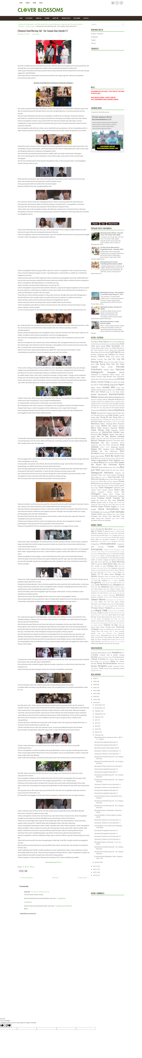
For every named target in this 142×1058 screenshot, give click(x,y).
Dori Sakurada (28, 24)
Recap (99, 663)
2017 (95, 866)
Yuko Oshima (107, 514)
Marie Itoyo (96, 428)
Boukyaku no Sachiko (117, 539)
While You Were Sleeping (99, 639)
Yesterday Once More (108, 641)
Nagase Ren (96, 449)
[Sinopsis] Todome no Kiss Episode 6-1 (108, 787)
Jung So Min (110, 392)
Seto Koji (111, 477)
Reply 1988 (101, 610)
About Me (55, 18)
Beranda (55, 878)
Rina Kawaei (119, 462)
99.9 (94, 529)
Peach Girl (113, 606)
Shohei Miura (103, 481)
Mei (96, 726)
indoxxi (29, 902)
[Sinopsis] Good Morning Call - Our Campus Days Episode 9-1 (43, 31)
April (96, 729)
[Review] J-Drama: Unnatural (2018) (110, 308)
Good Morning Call (104, 562)
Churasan (101, 547)
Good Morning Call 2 (41, 24)
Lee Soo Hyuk (97, 421)
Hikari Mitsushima (118, 376)
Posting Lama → (83, 878)
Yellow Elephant (96, 641)
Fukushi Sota (103, 356)
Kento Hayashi (115, 401)
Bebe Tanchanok (113, 346)
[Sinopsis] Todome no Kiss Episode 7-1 (108, 754)
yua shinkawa (106, 520)
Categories (29, 18)
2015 (95, 872)
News (112, 661)
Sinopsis (21, 26)
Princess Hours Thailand (101, 608)
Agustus (98, 717)
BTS (123, 653)
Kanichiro (94, 399)
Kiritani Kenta (95, 410)
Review (94, 666)
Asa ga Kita (98, 535)
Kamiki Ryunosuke (99, 394)
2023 (95, 687)
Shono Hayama (113, 481)
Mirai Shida (120, 438)
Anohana (100, 533)
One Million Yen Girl (102, 602)
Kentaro (107, 402)
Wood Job (121, 639)
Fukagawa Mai (102, 354)
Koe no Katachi (113, 580)
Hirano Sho (94, 379)
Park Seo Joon (110, 458)
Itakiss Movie (109, 574)
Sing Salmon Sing (119, 613)
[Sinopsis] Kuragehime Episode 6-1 (106, 745)
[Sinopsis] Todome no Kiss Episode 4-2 (108, 836)
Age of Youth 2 (97, 531)
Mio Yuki (102, 438)
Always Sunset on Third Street (114, 531)
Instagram (94, 37)
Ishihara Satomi (96, 390)
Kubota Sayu (104, 415)
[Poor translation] (8, 1025)
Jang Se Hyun (106, 390)
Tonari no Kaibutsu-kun (106, 629)
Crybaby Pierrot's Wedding (112, 549)
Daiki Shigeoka (99, 350)
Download (101, 657)
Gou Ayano (114, 362)
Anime (34, 3)
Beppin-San (116, 535)
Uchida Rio (95, 500)
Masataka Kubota (117, 430)
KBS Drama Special (112, 659)
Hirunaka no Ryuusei (97, 568)
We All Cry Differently (116, 635)
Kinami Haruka (119, 408)
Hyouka (103, 570)
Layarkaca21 (60, 906)
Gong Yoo (107, 362)
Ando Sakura (103, 341)
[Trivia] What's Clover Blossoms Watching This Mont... (108, 827)
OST (117, 661)
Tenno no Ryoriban (103, 619)
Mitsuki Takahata (98, 440)
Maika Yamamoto (118, 424)
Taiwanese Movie (118, 666)
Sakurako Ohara (96, 475)
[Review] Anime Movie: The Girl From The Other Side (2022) (111, 234)
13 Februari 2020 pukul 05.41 (40, 892)
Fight (113, 556)
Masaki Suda (104, 430)
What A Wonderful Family (99, 637)
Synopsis (38, 18)
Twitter (93, 40)
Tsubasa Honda (104, 498)
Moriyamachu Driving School (99, 591)
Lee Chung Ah (102, 417)
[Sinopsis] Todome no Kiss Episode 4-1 (108, 839)
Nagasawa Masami (117, 447)
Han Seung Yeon (103, 364)
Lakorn (122, 659)
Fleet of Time (120, 556)
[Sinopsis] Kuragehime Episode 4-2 (106, 790)
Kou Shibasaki (95, 415)
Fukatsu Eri (113, 354)
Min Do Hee (103, 436)
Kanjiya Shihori (102, 399)
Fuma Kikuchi (115, 356)
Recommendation (110, 663)
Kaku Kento (120, 392)
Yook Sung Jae (103, 504)
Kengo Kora (100, 401)
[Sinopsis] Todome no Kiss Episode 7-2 (108, 751)
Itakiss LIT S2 (97, 574)
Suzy (92, 487)
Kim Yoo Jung (101, 407)
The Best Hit (109, 621)
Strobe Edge (101, 617)
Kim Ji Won (109, 403)
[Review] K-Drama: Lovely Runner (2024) (109, 322)
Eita (100, 352)
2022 (95, 690)
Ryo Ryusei (96, 464)
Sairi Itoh (113, 470)
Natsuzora (120, 595)
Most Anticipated (104, 661)
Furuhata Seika (102, 359)
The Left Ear (94, 623)
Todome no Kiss (111, 625)
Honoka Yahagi (103, 382)
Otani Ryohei (100, 456)
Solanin (93, 615)
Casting (121, 655)
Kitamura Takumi (107, 410)
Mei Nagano (103, 434)
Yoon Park (111, 504)
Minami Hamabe (117, 436)
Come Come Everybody (107, 548)
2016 (95, 869)
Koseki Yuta (120, 413)
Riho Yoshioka (109, 462)
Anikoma (94, 533)
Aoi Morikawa (95, 344)
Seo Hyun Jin (103, 477)
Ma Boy (110, 585)
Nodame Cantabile (97, 597)
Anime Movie (102, 653)
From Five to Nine (118, 558)
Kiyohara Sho (101, 413)
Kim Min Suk (117, 404)
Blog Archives (113, 223)
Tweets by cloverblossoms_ (100, 112)
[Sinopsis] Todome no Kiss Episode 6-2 (108, 784)
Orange (103, 604)
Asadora (116, 652)
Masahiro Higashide (110, 428)
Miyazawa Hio (97, 442)
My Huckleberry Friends (115, 591)
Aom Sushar (116, 344)
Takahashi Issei (118, 488)
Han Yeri (115, 364)
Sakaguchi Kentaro (102, 472)
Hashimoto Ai (96, 375)
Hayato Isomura (96, 377)
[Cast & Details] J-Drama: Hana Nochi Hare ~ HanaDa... (109, 797)
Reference (121, 663)
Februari (98, 735)
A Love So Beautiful (104, 529)
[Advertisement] (53, 253)
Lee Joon (121, 419)
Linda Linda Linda (107, 582)
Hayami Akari (119, 374)
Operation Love (96, 604)
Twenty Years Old (97, 631)
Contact (86, 18)
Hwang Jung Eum (110, 384)
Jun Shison (100, 392)
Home (20, 3)
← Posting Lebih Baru (26, 878)
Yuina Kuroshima (108, 508)
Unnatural (121, 633)
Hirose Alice (113, 379)
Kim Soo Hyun (101, 405)
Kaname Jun (119, 397)
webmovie (98, 670)
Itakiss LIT (121, 572)
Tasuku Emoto (108, 494)
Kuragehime (96, 582)
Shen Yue (120, 477)
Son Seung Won (115, 484)
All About (94, 653)
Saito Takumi (120, 470)
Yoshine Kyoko (97, 506)
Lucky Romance (101, 584)
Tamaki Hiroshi (113, 492)
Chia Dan (121, 541)
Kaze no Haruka (110, 576)
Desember (98, 705)
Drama (28, 3)
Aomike (109, 653)
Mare (96, 589)
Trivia (101, 668)
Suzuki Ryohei (119, 485)
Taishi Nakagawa (105, 487)
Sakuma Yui (119, 473)
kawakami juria (110, 518)
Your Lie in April (119, 641)
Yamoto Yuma (101, 502)
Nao (101, 451)
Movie (41, 3)
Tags (103, 223)
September (99, 714)
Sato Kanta (106, 475)
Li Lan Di (114, 421)
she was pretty (114, 643)
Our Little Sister (96, 606)
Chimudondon (108, 543)
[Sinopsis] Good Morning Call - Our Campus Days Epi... (109, 757)
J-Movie (94, 659)
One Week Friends (117, 602)
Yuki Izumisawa (104, 512)
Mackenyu (95, 423)
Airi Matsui (94, 342)
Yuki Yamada (117, 511)
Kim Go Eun (102, 403)
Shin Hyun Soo (119, 479)
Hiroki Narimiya (103, 379)
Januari (97, 862)
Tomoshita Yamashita (98, 496)
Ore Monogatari (119, 604)
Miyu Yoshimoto (112, 443)
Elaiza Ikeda (105, 352)
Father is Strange (106, 556)
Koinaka (121, 580)
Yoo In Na (117, 502)
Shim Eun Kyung (98, 479)
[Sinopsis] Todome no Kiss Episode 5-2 (108, 820)
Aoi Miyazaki (120, 342)
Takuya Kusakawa (97, 492)
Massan (100, 589)
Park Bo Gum (112, 455)
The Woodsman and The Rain (107, 623)
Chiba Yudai (100, 348)
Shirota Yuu (94, 481)
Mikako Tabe (113, 434)
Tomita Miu (119, 494)
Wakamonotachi (95, 635)
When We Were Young (116, 637)
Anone (106, 533)
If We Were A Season (110, 572)
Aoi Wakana (103, 344)
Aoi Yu (109, 344)
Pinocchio (121, 606)
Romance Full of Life (114, 611)
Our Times (105, 606)
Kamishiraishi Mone (106, 397)
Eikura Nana (95, 352)
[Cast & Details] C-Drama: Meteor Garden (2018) (108, 816)
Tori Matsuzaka (111, 496)
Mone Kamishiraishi (112, 445)
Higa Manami (107, 377)
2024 (95, 684)
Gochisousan (120, 560)
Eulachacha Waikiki (118, 554)
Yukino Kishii (96, 514)
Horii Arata (113, 382)
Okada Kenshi (114, 453)
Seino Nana (95, 477)
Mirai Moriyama (111, 438)
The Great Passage (118, 621)
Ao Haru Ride (113, 533)
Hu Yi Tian (98, 384)
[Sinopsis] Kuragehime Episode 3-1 (106, 833)
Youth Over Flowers (97, 643)
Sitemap (47, 18)
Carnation (114, 541)
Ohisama (121, 597)
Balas (26, 909)
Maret (97, 732)
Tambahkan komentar (28, 914)
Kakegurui (101, 576)
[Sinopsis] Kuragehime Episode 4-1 (106, 793)
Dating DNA (101, 554)
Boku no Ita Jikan (102, 539)
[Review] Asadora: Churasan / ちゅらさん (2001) (108, 843)
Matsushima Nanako (110, 432)
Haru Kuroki (106, 367)
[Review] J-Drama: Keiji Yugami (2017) (107, 748)
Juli (96, 720)
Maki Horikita (95, 426)
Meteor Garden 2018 (117, 589)
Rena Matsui (99, 462)
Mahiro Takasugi (106, 424)
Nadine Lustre (104, 447)
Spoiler (110, 666)
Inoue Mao (120, 387)
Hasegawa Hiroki (115, 372)
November (98, 708)
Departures (109, 554)
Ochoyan (115, 597)
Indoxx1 (69, 906)
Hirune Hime (107, 568)
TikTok (93, 43)
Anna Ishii (112, 342)
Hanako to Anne (100, 566)
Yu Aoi (119, 506)
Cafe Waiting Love (104, 541)
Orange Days (110, 604)
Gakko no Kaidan (96, 560)
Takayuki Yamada (107, 490)
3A (92, 529)
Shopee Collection (97, 34)
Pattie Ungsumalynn (99, 460)
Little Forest (117, 582)
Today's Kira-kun (98, 625)
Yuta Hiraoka (102, 516)
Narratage (112, 595)
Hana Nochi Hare (110, 564)
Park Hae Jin (102, 458)
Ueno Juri (103, 500)
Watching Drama (118, 668)
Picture (122, 661)
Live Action (95, 661)
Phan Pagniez (114, 460)
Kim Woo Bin (117, 405)
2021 (95, 693)
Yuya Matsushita (114, 516)
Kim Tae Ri (109, 405)
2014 (95, 875)
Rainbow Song (120, 608)
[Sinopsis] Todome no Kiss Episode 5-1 (108, 823)
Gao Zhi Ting (114, 359)
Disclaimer (77, 18)
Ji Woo (118, 389)
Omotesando (110, 600)
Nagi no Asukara (103, 595)
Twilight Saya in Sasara (111, 631)
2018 (95, 702)
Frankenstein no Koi (106, 558)
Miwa (122, 440)
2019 (95, 699)
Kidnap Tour (94, 578)
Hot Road (98, 570)
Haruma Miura (109, 370)
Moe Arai (102, 445)
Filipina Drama (108, 657)
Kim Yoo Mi (110, 408)
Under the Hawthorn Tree (106, 633)
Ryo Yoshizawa (110, 464)
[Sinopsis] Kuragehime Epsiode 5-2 (106, 769)
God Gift (94, 562)
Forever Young (95, 558)
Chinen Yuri (108, 348)
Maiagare (117, 584)
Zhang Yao (100, 518)
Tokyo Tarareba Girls (107, 627)
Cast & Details (112, 655)
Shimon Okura (109, 479)
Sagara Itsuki (65, 24)
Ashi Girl (104, 535)
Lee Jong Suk (113, 419)
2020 (95, 696)
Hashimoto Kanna (108, 375)
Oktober (98, 711)
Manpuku (105, 586)
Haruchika (121, 566)
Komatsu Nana (111, 413)
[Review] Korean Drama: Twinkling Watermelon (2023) (111, 263)
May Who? (107, 589)
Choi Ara (115, 348)
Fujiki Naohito (115, 352)
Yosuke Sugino (30, 26)
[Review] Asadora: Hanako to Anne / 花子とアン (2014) (109, 738)
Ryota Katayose (104, 467)
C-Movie (102, 655)
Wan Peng (112, 500)
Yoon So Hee (120, 504)
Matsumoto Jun (96, 432)
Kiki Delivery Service (104, 578)
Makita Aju (106, 425)
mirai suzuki (120, 518)
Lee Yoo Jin (107, 422)
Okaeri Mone (98, 599)
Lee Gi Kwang (104, 419)
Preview (93, 663)
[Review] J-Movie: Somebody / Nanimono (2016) (108, 811)
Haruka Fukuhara (54, 24)
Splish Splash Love (114, 615)
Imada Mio (108, 387)
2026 (95, 678)
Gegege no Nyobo (109, 560)
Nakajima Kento (108, 449)
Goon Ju (99, 564)
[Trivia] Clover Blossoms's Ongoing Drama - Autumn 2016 (111, 248)
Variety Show (108, 668)
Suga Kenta (101, 485)
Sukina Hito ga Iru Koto (112, 617)
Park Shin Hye (120, 458)
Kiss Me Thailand (101, 580)
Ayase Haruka (101, 346)
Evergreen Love (95, 556)
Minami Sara (95, 438)
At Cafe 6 (110, 535)
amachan (107, 643)
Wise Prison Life (113, 639)
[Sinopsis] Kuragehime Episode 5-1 (106, 772)
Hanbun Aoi (112, 566)
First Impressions (118, 657)
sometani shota (96, 520)
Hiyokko (114, 568)
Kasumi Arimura (114, 399)
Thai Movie (94, 668)
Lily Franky (121, 421)
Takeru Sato (119, 489)
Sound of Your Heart (102, 615)
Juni (96, 723)
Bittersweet (108, 537)
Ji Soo (113, 390)
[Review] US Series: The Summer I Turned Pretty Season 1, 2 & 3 (112, 293)
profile (93, 670)
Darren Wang (109, 350)
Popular (95, 223)
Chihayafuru (95, 544)
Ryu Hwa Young (115, 467)
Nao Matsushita (111, 451)
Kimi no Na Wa (115, 578)
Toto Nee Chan (119, 629)
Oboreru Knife (108, 597)
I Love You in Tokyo (112, 570)
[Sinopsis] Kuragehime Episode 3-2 (106, 830)
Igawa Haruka (96, 388)
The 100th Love (116, 619)
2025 (95, 681)
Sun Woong (109, 485)
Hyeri (121, 384)
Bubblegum (94, 541)
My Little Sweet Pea (113, 593)
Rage (113, 608)
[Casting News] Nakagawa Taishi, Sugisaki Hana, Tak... (108, 857)
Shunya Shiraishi (76, 24)
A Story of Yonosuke (118, 529)
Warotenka (105, 635)
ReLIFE (93, 611)
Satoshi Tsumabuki (117, 475)
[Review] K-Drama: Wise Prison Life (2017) (108, 766)
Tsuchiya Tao (118, 498)
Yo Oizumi (110, 502)
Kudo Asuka (113, 415)
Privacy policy (66, 18)
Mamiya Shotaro (118, 426)
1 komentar (35, 34)
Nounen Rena (104, 453)
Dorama (94, 657)
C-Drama (94, 655)
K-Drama (101, 659)
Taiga (96, 487)
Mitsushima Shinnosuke (113, 440)
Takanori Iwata (96, 490)
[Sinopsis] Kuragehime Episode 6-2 (106, 742)
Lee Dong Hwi (115, 417)
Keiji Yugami (120, 576)
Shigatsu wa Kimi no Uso (105, 613)
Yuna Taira (115, 514)
